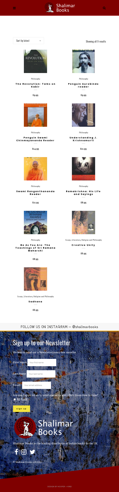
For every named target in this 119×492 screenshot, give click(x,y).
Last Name (19, 373)
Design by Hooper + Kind (59, 486)
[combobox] (28, 40)
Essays (68, 240)
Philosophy (35, 78)
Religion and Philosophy (92, 240)
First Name (20, 362)
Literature (76, 240)
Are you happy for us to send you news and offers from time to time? (55, 395)
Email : (32, 385)
